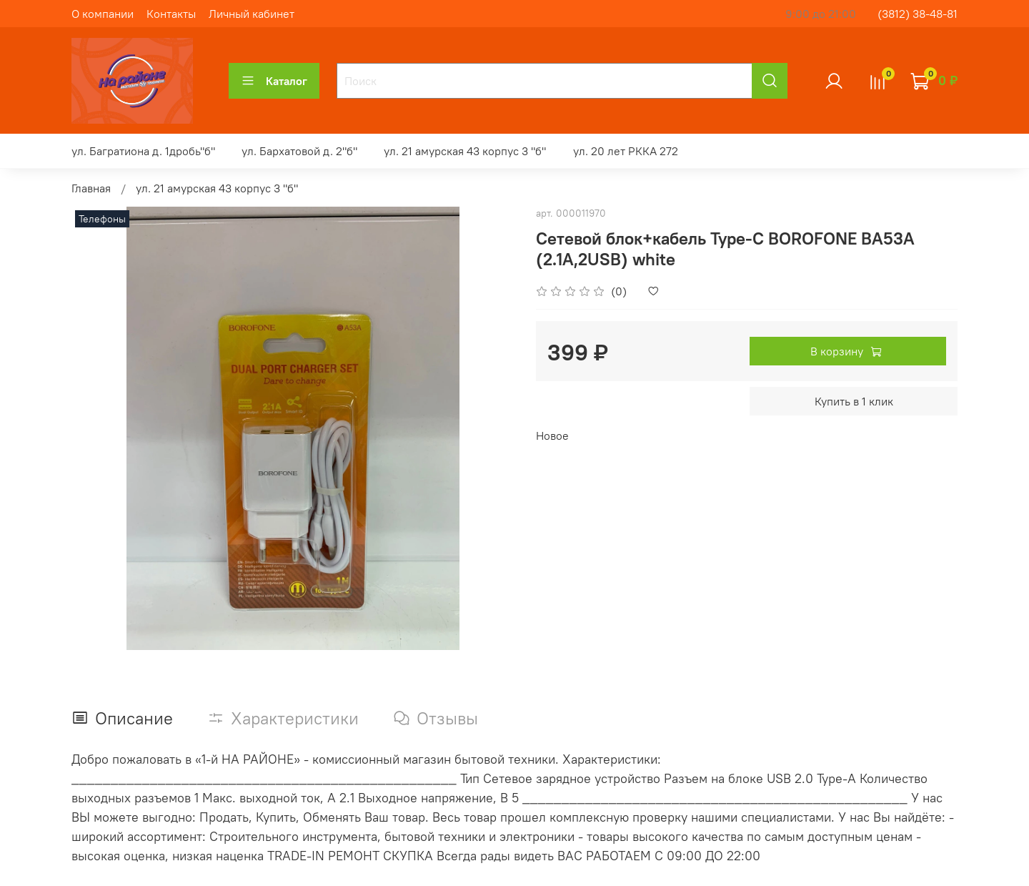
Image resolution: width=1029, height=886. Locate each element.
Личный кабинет (251, 13)
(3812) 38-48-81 (918, 13)
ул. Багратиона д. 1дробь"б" (143, 151)
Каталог (274, 81)
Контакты (171, 13)
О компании (102, 13)
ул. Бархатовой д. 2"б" (299, 151)
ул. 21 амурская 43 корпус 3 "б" (465, 151)
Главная (91, 188)
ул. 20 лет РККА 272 (625, 151)
